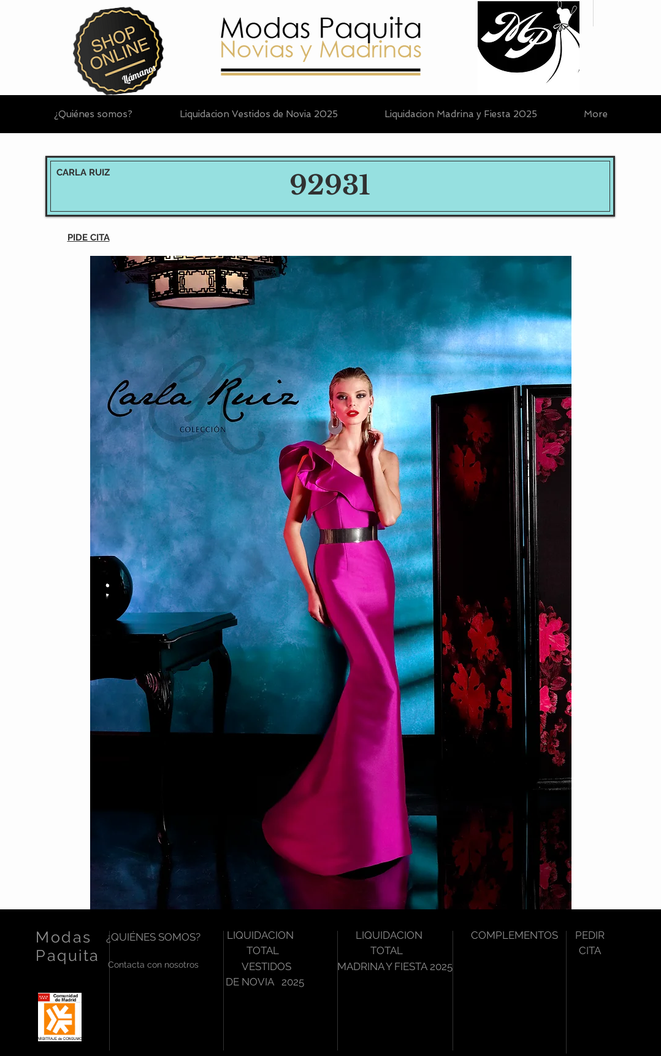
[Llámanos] (138, 74)
